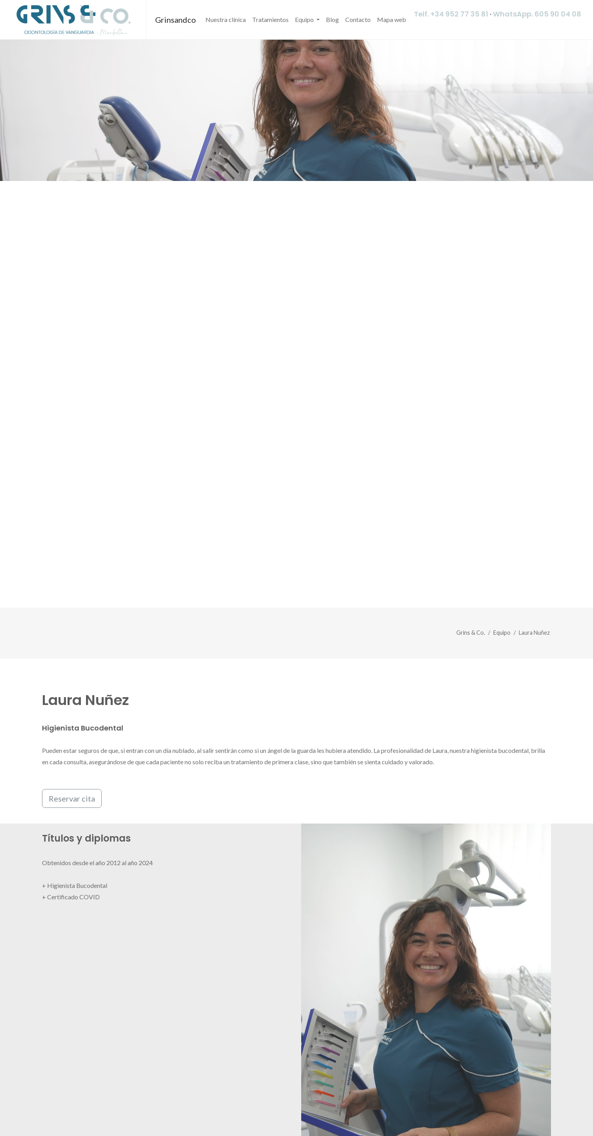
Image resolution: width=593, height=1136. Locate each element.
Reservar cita (72, 798)
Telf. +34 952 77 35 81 (451, 14)
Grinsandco (175, 19)
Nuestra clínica (225, 19)
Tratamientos (270, 19)
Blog (332, 19)
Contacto (358, 19)
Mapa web (391, 19)
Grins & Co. (470, 632)
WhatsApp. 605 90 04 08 (537, 14)
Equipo (305, 19)
